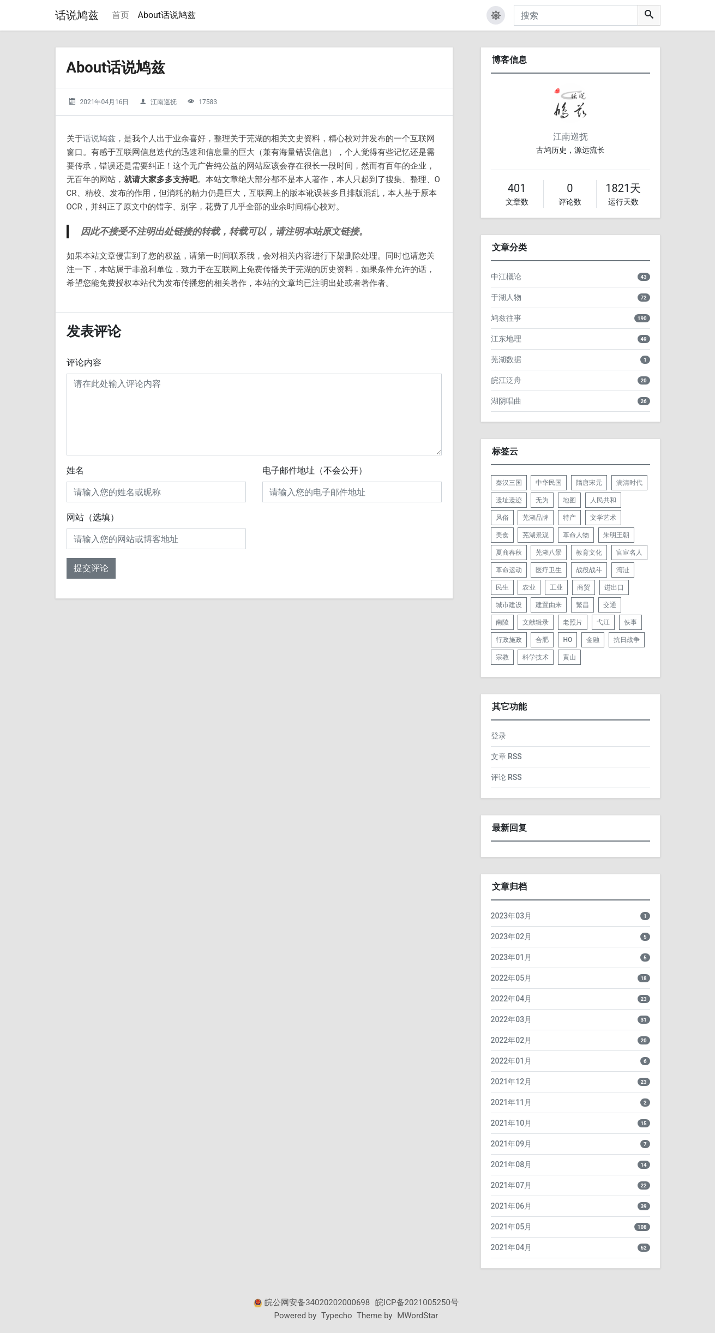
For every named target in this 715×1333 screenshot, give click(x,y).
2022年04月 (511, 998)
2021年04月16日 (104, 102)
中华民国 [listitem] (549, 483)
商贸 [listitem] (583, 587)
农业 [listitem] (529, 587)
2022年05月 (511, 978)
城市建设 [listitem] (509, 605)
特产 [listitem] (569, 517)
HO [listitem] (567, 640)
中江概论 (506, 276)
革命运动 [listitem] (509, 570)
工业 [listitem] (556, 587)
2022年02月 (511, 1040)
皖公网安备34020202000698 (317, 1302)
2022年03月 (511, 1019)
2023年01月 (511, 957)
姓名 (75, 470)
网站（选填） (93, 517)
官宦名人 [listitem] (629, 552)
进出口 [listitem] (614, 587)
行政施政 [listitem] (509, 640)
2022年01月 (511, 1060)
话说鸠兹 (77, 15)
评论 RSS (506, 777)
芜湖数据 (506, 359)
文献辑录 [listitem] (535, 622)
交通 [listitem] (609, 605)
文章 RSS (506, 756)
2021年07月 (511, 1185)
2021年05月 (511, 1226)
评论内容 (84, 362)
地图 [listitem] (569, 500)
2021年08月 (511, 1164)
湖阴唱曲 (506, 401)
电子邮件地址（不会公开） (314, 470)
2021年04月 (511, 1247)
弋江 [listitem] (603, 622)
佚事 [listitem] (630, 622)
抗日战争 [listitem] (627, 640)
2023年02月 (511, 936)
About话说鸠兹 (167, 15)
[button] (495, 15)
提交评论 (91, 568)
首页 (120, 15)
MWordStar (417, 1315)
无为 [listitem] (542, 500)
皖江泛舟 (506, 380)
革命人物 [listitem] (576, 535)
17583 (208, 102)
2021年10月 (511, 1123)
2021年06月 (511, 1206)
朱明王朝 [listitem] (616, 535)
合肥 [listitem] (542, 640)
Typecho (336, 1315)
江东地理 (506, 338)
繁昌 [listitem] (582, 605)
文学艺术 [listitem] (603, 517)
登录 (498, 735)
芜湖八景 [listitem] (549, 552)
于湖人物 (506, 297)
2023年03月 (511, 915)
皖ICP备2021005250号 (417, 1302)
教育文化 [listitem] (589, 552)
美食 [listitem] (502, 535)
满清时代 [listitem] (629, 483)
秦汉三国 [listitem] (509, 483)
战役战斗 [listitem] (589, 570)
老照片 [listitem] (572, 622)
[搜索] (576, 15)
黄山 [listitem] (569, 657)
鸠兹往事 (506, 318)
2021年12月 (511, 1081)
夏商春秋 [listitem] (509, 552)
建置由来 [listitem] (549, 605)
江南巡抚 (164, 102)
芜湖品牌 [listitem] (535, 517)
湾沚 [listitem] (622, 570)
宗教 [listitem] (502, 657)
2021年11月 (511, 1102)
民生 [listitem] (502, 587)
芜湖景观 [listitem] (535, 535)
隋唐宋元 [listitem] (589, 483)
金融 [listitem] (592, 640)
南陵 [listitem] (502, 622)
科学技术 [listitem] (535, 657)
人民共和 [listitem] (603, 500)
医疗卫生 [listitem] (549, 570)
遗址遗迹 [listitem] (509, 500)
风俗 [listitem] (502, 517)
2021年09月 (511, 1143)
